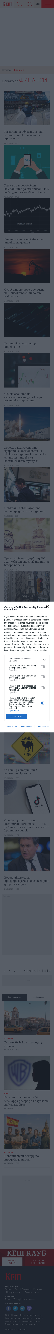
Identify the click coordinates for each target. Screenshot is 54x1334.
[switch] (43, 666)
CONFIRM (16, 716)
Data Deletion (11, 726)
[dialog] (27, 667)
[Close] (48, 607)
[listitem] (27, 660)
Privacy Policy (43, 726)
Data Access (26, 726)
